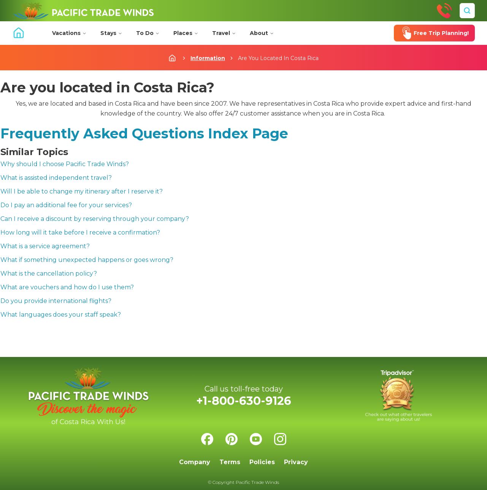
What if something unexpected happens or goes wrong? (86, 259)
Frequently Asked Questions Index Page (144, 133)
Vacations (69, 33)
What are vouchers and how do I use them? (67, 287)
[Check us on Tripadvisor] (399, 396)
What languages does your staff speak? (60, 314)
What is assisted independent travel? (56, 177)
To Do (148, 33)
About (262, 33)
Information (207, 58)
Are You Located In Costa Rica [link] (278, 58)
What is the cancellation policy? (48, 273)
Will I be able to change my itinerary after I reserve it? (81, 191)
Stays (111, 33)
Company (194, 462)
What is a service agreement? (45, 246)
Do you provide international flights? (55, 300)
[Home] (83, 11)
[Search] (467, 10)
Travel (224, 33)
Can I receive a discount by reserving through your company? (94, 218)
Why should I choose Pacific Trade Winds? (64, 164)
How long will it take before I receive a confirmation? (80, 232)
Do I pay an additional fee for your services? (66, 205)
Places (185, 33)
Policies (262, 462)
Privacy (296, 462)
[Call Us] (444, 11)
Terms (229, 462)
